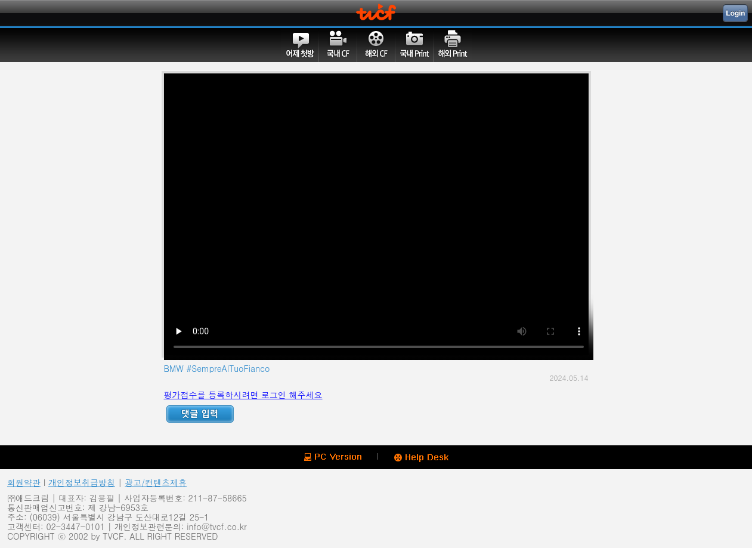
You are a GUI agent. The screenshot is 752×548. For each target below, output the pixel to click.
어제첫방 (300, 44)
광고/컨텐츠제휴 (156, 482)
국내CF (338, 44)
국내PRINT (414, 44)
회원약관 (24, 482)
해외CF (376, 44)
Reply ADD (200, 414)
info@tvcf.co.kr (216, 526)
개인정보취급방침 (81, 482)
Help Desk (421, 458)
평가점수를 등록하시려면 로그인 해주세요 (243, 395)
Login (735, 13)
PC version (332, 457)
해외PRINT (453, 44)
